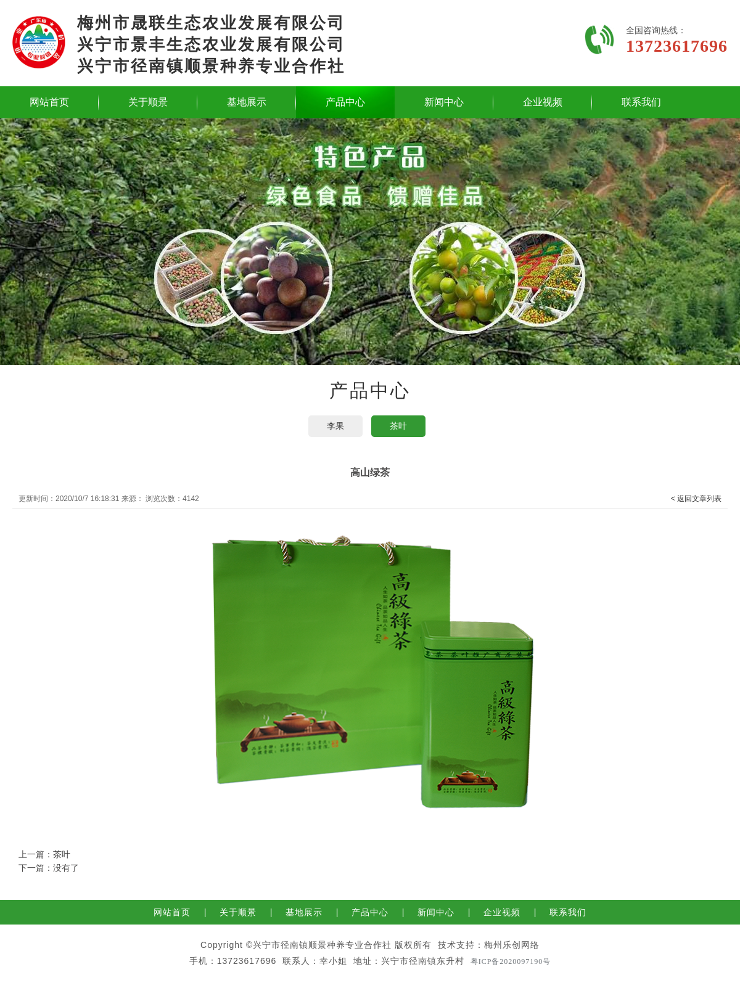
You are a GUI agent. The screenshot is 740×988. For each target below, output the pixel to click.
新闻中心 (444, 102)
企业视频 (542, 102)
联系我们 (641, 102)
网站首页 (49, 102)
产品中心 (345, 102)
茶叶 (398, 426)
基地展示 (246, 102)
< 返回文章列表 (696, 498)
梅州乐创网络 (512, 945)
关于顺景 (148, 102)
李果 (335, 426)
